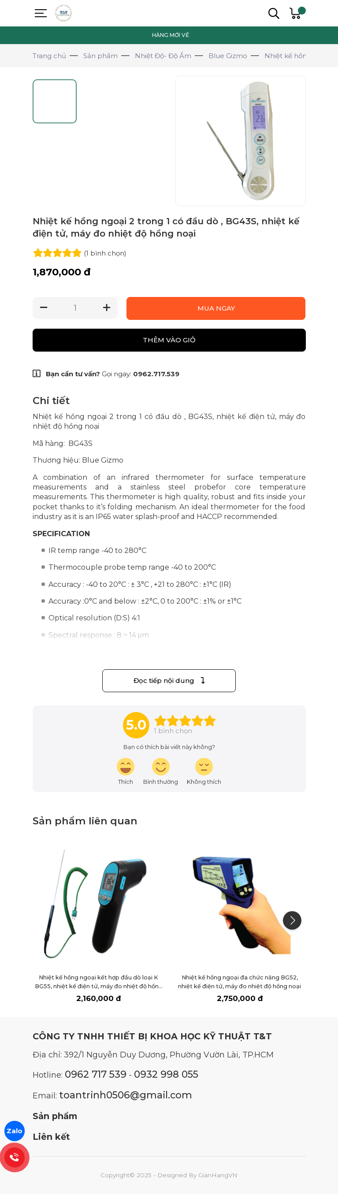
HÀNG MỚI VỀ (170, 35)
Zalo (14, 1131)
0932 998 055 (166, 1074)
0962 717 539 (95, 1074)
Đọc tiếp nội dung (169, 680)
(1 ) (105, 253)
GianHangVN (218, 1175)
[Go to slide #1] (56, 101)
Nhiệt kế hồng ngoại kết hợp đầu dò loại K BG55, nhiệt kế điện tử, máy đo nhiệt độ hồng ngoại (99, 986)
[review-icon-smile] (160, 772)
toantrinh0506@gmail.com (125, 1095)
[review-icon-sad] (204, 772)
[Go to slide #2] (104, 101)
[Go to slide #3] (152, 101)
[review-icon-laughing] (125, 772)
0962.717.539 (156, 374)
